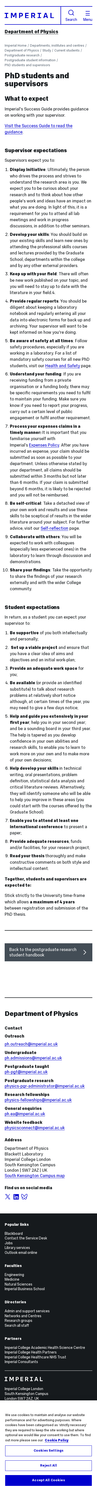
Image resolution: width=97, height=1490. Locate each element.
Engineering (14, 1274)
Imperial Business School (25, 1289)
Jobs (9, 1243)
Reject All (48, 1465)
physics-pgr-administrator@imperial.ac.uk (45, 1086)
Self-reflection (54, 528)
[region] (48, 1445)
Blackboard (14, 1233)
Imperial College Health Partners (31, 1352)
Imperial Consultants (21, 1361)
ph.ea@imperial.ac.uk (25, 1113)
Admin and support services (27, 1311)
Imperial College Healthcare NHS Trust (35, 1357)
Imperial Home (16, 45)
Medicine (12, 1279)
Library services (17, 1247)
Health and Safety (62, 365)
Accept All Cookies (48, 1480)
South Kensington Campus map (35, 1175)
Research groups (18, 1320)
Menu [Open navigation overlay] (87, 16)
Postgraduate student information (30, 60)
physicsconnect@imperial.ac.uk (35, 1127)
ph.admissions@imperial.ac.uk (33, 1058)
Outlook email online (21, 1252)
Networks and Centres (23, 1316)
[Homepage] (33, 15)
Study (46, 50)
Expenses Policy (44, 445)
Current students (67, 50)
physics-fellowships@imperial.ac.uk (38, 1100)
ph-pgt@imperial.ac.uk (26, 1071)
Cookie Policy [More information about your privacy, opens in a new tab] (57, 1440)
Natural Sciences (18, 1284)
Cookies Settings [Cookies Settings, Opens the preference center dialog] (48, 1451)
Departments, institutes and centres (57, 45)
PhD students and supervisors (27, 65)
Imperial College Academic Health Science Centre (45, 1347)
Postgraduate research (22, 55)
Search (71, 16)
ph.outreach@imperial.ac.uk (31, 1044)
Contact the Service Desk (26, 1238)
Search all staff (17, 1325)
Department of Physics (31, 32)
